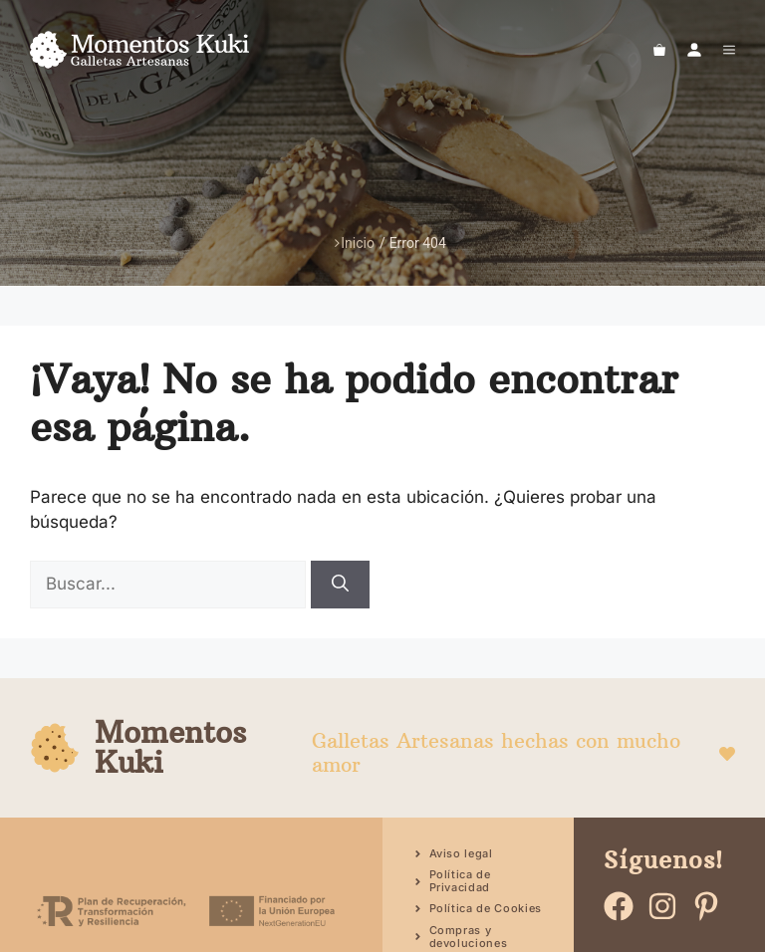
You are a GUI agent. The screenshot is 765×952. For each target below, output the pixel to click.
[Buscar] (340, 584)
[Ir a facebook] (619, 906)
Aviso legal (461, 853)
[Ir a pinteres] (706, 906)
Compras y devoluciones (468, 936)
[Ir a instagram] (662, 906)
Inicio (355, 243)
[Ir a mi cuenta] (694, 50)
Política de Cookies (486, 908)
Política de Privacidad (460, 880)
